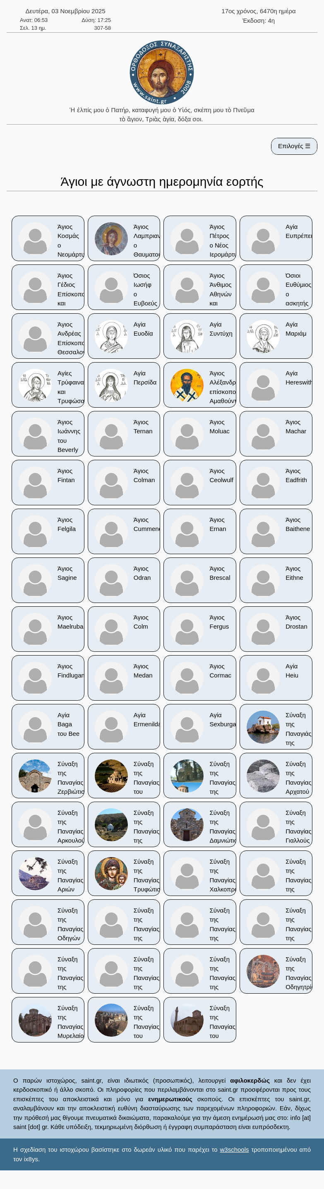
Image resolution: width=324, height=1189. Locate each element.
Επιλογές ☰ (294, 145)
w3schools (234, 1149)
